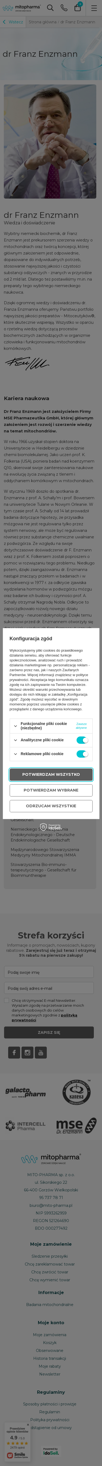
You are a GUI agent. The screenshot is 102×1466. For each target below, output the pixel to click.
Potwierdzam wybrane (51, 790)
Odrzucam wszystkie (51, 805)
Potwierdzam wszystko (51, 774)
